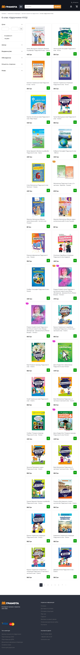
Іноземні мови (6, 645)
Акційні (5, 39)
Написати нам (45, 639)
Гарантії (43, 616)
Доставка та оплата (47, 608)
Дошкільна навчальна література (12, 642)
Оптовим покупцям (47, 611)
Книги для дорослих (8, 647)
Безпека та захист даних (48, 619)
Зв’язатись (74, 2)
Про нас (43, 614)
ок (21, 29)
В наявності (7, 36)
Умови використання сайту (49, 622)
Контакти (44, 624)
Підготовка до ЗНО (8, 637)
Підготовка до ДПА (8, 639)
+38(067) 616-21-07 (46, 637)
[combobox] (39, 6)
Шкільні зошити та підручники (30, 13)
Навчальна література (14, 13)
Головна (4, 13)
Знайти (57, 7)
